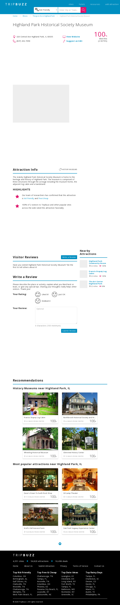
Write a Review (69, 257)
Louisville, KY (43, 592)
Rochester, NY (67, 592)
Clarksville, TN (19, 584)
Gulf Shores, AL (20, 581)
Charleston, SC (92, 579)
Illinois (25, 16)
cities (71, 4)
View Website (73, 36)
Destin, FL (90, 584)
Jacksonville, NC (44, 594)
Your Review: (20, 308)
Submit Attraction (47, 566)
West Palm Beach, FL (22, 594)
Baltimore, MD (68, 589)
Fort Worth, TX (68, 584)
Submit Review (69, 330)
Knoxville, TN (19, 586)
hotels (82, 4)
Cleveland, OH (67, 579)
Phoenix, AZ (42, 586)
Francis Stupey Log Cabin (98, 272)
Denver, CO (91, 581)
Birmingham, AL (20, 579)
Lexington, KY (67, 576)
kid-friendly (29, 198)
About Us (28, 566)
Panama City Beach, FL (47, 589)
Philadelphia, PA (93, 594)
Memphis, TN (19, 592)
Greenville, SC (67, 594)
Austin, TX (90, 592)
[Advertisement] (60, 63)
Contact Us (99, 566)
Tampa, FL (42, 579)
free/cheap (43, 198)
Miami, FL (90, 589)
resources (95, 4)
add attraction (112, 4)
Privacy (63, 566)
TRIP (16, 4)
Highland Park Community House (97, 262)
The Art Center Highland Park (96, 282)
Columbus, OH (19, 576)
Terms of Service (80, 566)
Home (15, 16)
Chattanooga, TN (21, 589)
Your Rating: (20, 294)
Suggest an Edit (74, 41)
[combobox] (46, 10)
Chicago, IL (91, 586)
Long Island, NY (68, 581)
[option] (41, 104)
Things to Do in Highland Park (44, 16)
